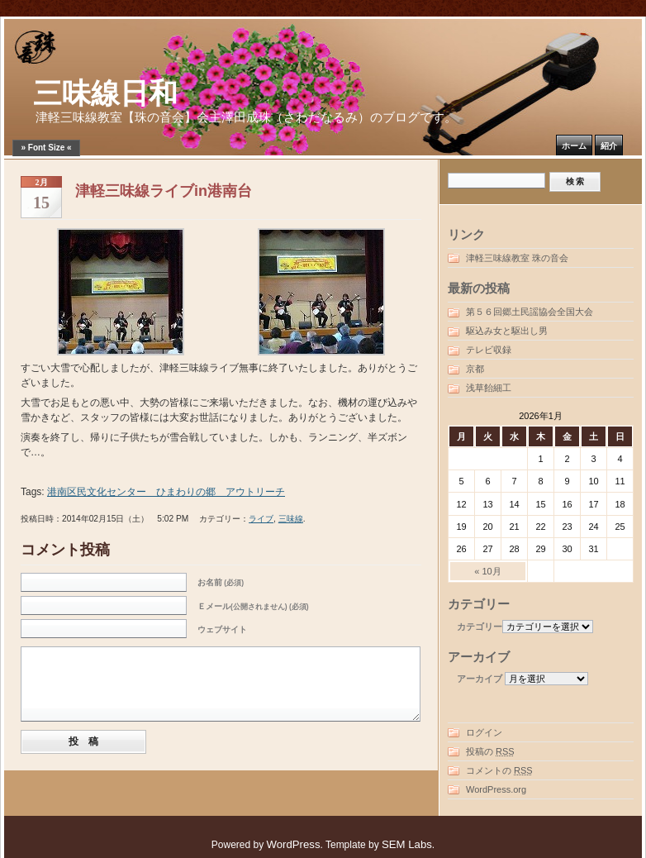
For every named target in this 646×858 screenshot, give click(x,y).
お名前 (220, 582)
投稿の (490, 751)
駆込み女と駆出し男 (507, 331)
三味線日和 (105, 94)
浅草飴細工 (488, 388)
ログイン (484, 732)
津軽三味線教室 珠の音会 (517, 258)
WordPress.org (496, 789)
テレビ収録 (488, 350)
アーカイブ (479, 679)
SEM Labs (407, 844)
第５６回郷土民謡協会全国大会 (529, 312)
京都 (475, 369)
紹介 (609, 145)
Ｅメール (253, 606)
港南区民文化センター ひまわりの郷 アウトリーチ (166, 492)
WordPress (294, 844)
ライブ (261, 518)
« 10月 (487, 571)
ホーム (574, 145)
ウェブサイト (222, 629)
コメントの (499, 770)
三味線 (290, 518)
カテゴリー (479, 627)
